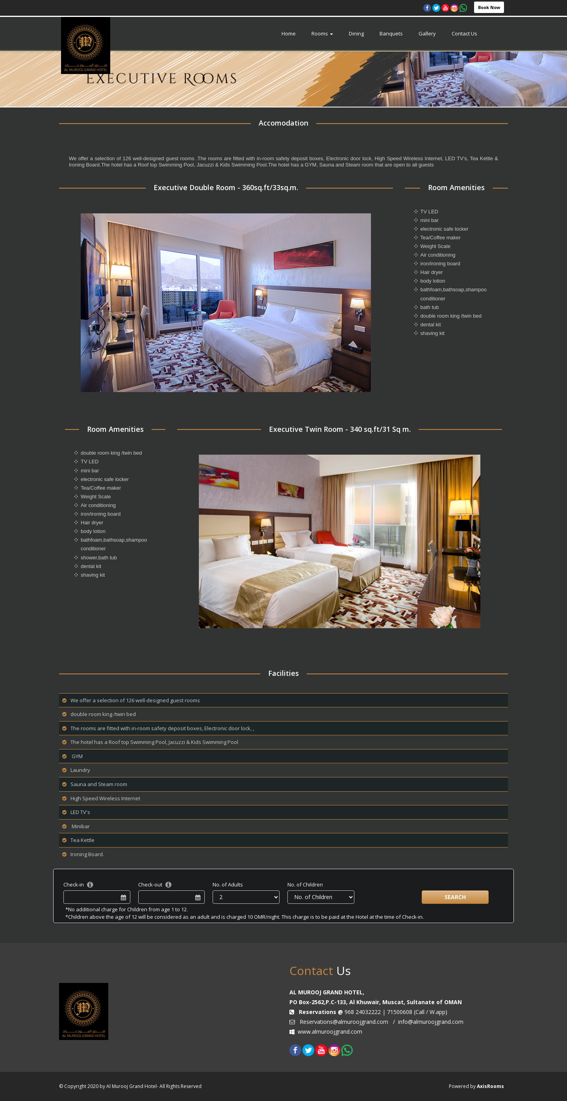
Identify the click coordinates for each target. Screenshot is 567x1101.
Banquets (391, 33)
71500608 (399, 1012)
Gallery (427, 33)
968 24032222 (362, 1012)
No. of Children (305, 884)
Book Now (489, 7)
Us (320, 970)
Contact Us (464, 33)
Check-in (73, 884)
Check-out (150, 884)
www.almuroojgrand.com (330, 1031)
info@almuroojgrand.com (430, 1021)
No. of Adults (228, 884)
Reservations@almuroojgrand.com (344, 1021)
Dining (356, 33)
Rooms (322, 33)
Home (289, 33)
